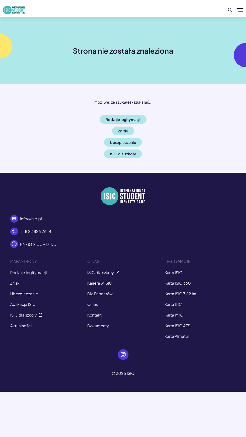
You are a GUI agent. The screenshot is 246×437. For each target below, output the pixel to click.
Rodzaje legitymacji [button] (123, 119)
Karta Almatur (177, 336)
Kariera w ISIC (99, 283)
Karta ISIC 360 (178, 283)
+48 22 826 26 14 (35, 231)
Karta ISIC (173, 272)
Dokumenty (98, 325)
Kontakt (94, 315)
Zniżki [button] (123, 131)
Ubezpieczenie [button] (123, 142)
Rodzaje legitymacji (28, 272)
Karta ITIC (173, 304)
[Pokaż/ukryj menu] (240, 10)
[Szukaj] (230, 10)
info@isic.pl (31, 218)
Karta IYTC (174, 315)
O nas (92, 304)
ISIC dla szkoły (26, 315)
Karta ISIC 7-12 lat (181, 293)
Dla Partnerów (100, 293)
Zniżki (15, 283)
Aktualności (21, 325)
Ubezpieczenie (24, 293)
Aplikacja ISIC (23, 304)
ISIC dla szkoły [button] (123, 153)
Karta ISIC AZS (177, 325)
